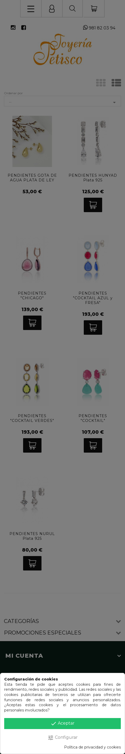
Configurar (63, 738)
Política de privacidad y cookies (92, 747)
